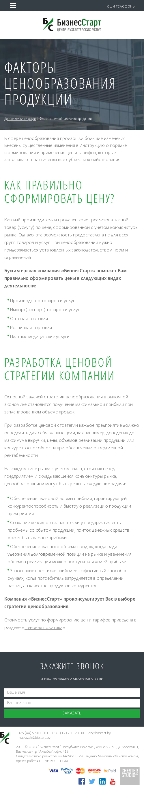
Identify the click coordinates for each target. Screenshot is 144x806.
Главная (9, 118)
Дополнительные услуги (34, 118)
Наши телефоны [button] (119, 6)
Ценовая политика (43, 628)
